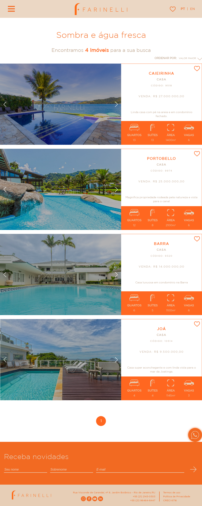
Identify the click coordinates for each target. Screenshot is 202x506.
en (192, 8)
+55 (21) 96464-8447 (142, 500)
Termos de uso (171, 492)
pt (183, 8)
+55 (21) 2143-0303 (144, 496)
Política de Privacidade (176, 496)
